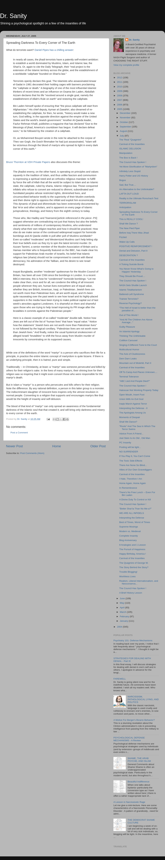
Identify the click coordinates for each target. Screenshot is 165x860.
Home (56, 446)
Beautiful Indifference (138, 781)
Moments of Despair (129, 417)
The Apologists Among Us (132, 412)
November (125, 117)
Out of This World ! (129, 315)
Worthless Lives (127, 576)
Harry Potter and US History (133, 175)
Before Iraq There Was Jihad (134, 232)
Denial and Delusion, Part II (133, 250)
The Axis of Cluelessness (132, 354)
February (125, 616)
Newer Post (14, 446)
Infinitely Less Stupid (130, 171)
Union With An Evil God (131, 399)
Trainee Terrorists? (129, 299)
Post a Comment (19, 432)
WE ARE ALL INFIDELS (131, 513)
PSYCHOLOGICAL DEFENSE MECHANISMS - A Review (129, 739)
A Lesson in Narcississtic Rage (129, 802)
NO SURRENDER (128, 451)
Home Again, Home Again (132, 483)
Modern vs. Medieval (130, 531)
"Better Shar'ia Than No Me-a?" (135, 508)
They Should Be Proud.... (132, 276)
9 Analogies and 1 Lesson (132, 545)
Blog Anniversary (128, 540)
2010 (120, 86)
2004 (120, 626)
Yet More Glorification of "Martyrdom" (138, 166)
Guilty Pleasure (127, 327)
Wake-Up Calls (127, 242)
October (124, 122)
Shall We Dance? (128, 421)
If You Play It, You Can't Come (134, 456)
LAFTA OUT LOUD (129, 193)
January (124, 621)
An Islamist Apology (129, 331)
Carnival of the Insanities (132, 144)
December (125, 113)
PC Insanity (125, 442)
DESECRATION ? (128, 255)
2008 (120, 95)
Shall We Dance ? (128, 223)
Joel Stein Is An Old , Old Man (134, 438)
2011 (120, 82)
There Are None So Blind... (133, 465)
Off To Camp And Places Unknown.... (138, 372)
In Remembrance (128, 488)
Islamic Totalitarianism (130, 289)
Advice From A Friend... (131, 433)
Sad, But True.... (127, 185)
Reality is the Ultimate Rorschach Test (138, 198)
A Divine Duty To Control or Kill (135, 499)
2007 (120, 100)
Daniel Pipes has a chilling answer (54, 50)
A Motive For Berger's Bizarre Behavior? (134, 720)
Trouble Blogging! (128, 572)
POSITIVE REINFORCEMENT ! (135, 246)
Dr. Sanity (13, 15)
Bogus (122, 180)
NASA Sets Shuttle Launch (133, 285)
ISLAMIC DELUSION (130, 148)
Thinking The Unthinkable (132, 336)
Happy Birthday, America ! (132, 554)
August (124, 131)
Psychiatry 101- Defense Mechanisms (132, 640)
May (122, 603)
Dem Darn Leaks (128, 358)
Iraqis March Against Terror (133, 403)
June (122, 598)
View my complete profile (126, 65)
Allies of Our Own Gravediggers (135, 469)
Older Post (98, 446)
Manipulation (126, 153)
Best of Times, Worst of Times (134, 522)
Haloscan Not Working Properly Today (138, 390)
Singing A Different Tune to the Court (138, 345)
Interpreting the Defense (131, 517)
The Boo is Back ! (128, 157)
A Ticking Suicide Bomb (131, 264)
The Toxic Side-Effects (130, 460)
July (122, 135)
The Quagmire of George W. (133, 563)
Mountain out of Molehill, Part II (135, 363)
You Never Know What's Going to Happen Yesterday (136, 270)
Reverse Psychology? (130, 303)
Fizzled (123, 237)
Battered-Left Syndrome (131, 294)
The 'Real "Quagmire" (130, 139)
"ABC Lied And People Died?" (134, 381)
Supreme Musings (128, 526)
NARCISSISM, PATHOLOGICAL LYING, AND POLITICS (143, 699)
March (123, 612)
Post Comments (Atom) (32, 453)
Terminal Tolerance (129, 376)
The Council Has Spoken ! (132, 162)
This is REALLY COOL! (131, 219)
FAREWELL (119, 678)
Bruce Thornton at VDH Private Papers (28, 162)
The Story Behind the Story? (133, 567)
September (126, 126)
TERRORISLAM (127, 203)
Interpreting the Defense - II (133, 408)
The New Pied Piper (129, 228)
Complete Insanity (128, 535)
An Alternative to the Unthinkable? (136, 189)
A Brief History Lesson (130, 592)
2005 (120, 109)
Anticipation (125, 207)
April (122, 607)
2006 (120, 104)
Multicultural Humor (129, 349)
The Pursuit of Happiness (132, 549)
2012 (120, 77)
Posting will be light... (130, 447)
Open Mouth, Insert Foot (131, 394)
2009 (120, 91)
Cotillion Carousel (128, 340)
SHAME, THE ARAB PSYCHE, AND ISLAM (139, 759)
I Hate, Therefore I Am (130, 478)
